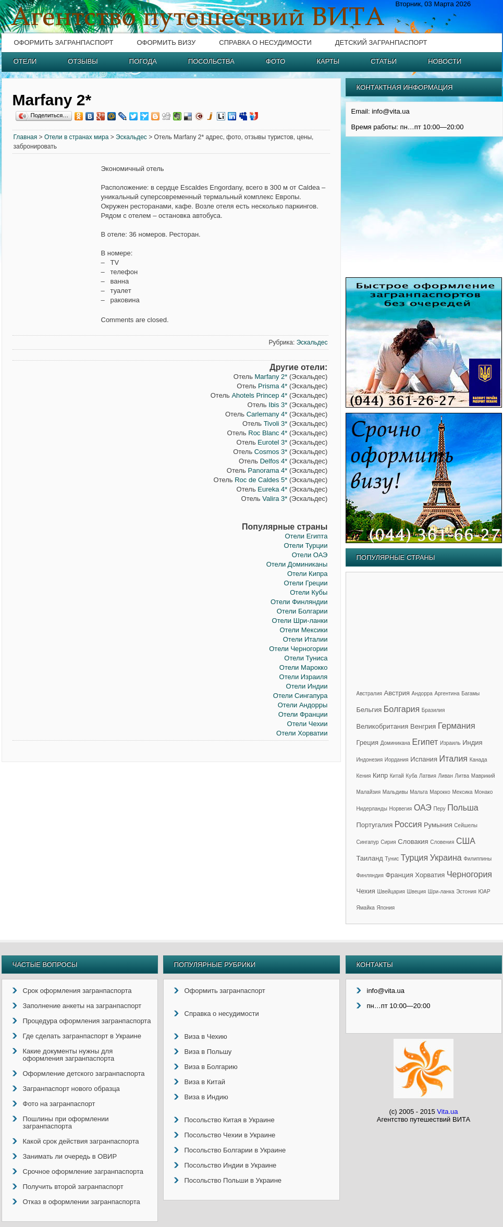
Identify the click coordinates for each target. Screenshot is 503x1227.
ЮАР (484, 891)
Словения (442, 842)
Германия (456, 725)
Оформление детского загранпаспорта (84, 1073)
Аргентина (447, 693)
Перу (439, 809)
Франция (399, 875)
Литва (462, 776)
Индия (472, 742)
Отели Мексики (303, 630)
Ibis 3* (277, 405)
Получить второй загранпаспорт (73, 1187)
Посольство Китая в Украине (230, 1120)
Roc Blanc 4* (267, 433)
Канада (478, 760)
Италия (453, 758)
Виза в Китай (205, 1082)
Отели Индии (307, 686)
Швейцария (391, 891)
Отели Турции (305, 545)
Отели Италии (305, 639)
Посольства (211, 61)
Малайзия (369, 792)
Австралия (369, 693)
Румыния (438, 825)
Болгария (402, 709)
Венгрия (423, 726)
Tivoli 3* (276, 423)
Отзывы (82, 61)
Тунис (392, 859)
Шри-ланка (441, 891)
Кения (364, 776)
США (465, 841)
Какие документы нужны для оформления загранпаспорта (69, 1054)
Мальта (418, 792)
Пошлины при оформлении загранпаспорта (66, 1122)
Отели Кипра (307, 574)
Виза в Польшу (208, 1052)
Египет (425, 742)
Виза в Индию (206, 1097)
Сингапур (368, 842)
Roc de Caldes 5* (261, 480)
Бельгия (369, 710)
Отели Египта (306, 536)
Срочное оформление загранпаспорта (83, 1171)
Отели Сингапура (300, 696)
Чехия (366, 891)
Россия (408, 824)
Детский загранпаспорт (381, 42)
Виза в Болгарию (211, 1067)
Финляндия (370, 875)
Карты (327, 61)
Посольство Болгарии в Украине (235, 1150)
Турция (414, 857)
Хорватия (430, 875)
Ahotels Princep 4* (259, 395)
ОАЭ (423, 807)
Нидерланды (372, 809)
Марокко (440, 792)
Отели (25, 61)
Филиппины (477, 859)
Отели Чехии (307, 724)
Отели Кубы (308, 592)
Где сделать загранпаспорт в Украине (82, 1036)
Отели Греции (305, 583)
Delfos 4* (274, 461)
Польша (462, 807)
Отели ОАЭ (310, 555)
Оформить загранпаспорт (64, 42)
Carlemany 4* (267, 414)
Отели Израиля (303, 677)
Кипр (380, 775)
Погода (143, 61)
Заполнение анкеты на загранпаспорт (82, 1006)
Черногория (469, 874)
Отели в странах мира (76, 137)
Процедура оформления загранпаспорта (87, 1021)
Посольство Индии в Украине (231, 1165)
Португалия (375, 825)
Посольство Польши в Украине (233, 1180)
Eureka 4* (272, 489)
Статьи (384, 61)
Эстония (466, 891)
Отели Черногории (298, 649)
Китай (397, 776)
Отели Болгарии (302, 611)
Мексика (462, 792)
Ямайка (366, 908)
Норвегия (400, 809)
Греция (368, 742)
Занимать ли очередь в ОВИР (70, 1156)
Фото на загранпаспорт (59, 1104)
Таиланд (370, 858)
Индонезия (370, 760)
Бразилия (433, 710)
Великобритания (383, 726)
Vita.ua (447, 1111)
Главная (26, 137)
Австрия (397, 693)
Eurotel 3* (272, 442)
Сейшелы (465, 825)
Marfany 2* (271, 377)
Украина (446, 857)
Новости (444, 61)
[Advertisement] (57, 323)
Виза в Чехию (206, 1036)
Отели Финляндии (299, 602)
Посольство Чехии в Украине (230, 1135)
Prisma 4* (272, 386)
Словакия (413, 841)
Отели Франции (303, 714)
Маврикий (483, 776)
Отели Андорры (303, 705)
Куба (411, 776)
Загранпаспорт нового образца (71, 1089)
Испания (423, 759)
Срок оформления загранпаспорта (77, 991)
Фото (275, 61)
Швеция (416, 891)
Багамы (470, 693)
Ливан (445, 776)
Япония (386, 908)
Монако (483, 792)
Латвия (427, 776)
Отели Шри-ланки (300, 620)
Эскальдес (131, 137)
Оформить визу (166, 42)
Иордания (397, 760)
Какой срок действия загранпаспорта (81, 1141)
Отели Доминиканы (297, 564)
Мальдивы (395, 792)
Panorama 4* (268, 470)
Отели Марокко (303, 667)
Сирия (388, 842)
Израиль (450, 743)
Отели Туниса (305, 658)
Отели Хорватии (301, 733)
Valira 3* (274, 498)
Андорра (422, 693)
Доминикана (395, 743)
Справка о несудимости (265, 42)
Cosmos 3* (271, 452)
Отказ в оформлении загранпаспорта (81, 1202)
